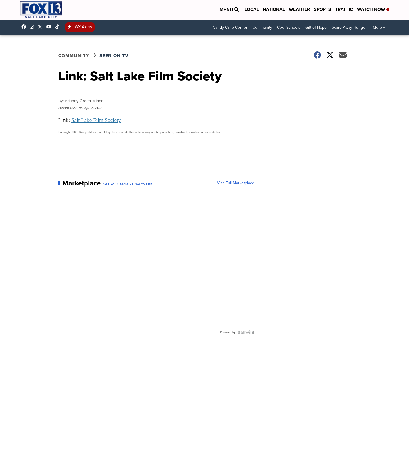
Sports (322, 9)
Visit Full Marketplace (235, 183)
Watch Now (373, 9)
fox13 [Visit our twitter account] (41, 26)
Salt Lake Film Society (96, 120)
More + (379, 27)
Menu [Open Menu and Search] (229, 9)
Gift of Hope (316, 27)
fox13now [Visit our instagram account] (33, 26)
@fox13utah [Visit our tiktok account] (58, 26)
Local (252, 9)
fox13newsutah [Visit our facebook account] (25, 26)
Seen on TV (113, 55)
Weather (299, 9)
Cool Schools (288, 27)
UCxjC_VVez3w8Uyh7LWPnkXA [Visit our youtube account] (50, 26)
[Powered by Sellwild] (246, 332)
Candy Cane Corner (230, 27)
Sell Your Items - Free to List (127, 184)
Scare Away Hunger (349, 27)
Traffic (344, 9)
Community (262, 27)
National (274, 9)
